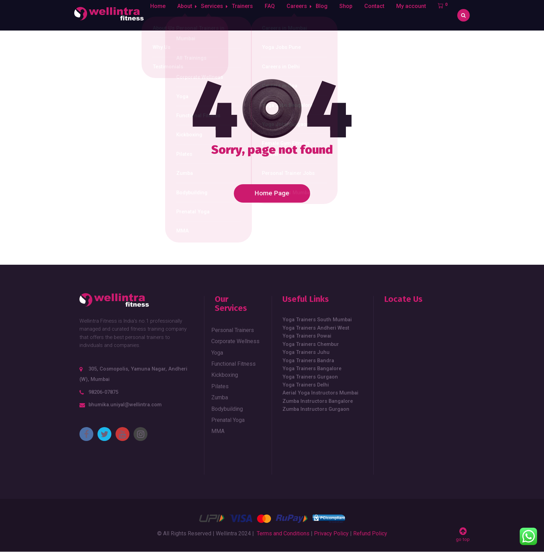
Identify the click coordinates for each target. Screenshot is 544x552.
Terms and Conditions (283, 533)
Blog (327, 15)
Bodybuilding (227, 409)
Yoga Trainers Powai (306, 336)
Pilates (220, 386)
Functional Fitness (233, 363)
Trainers (245, 15)
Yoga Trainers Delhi (305, 385)
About (184, 15)
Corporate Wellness (235, 341)
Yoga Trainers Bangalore (311, 368)
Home (157, 15)
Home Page (272, 193)
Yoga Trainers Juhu (306, 352)
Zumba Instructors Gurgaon (315, 409)
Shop (351, 15)
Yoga (217, 352)
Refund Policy (370, 533)
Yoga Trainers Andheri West (315, 328)
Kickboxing (224, 375)
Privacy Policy (331, 533)
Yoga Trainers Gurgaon (310, 377)
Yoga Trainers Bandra (308, 360)
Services (213, 15)
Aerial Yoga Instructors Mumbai (320, 393)
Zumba (219, 397)
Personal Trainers (232, 330)
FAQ (273, 15)
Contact (380, 15)
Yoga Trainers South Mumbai (317, 319)
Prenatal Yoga (228, 420)
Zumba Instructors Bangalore (317, 401)
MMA (217, 431)
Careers (300, 15)
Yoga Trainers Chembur (310, 344)
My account (417, 15)
